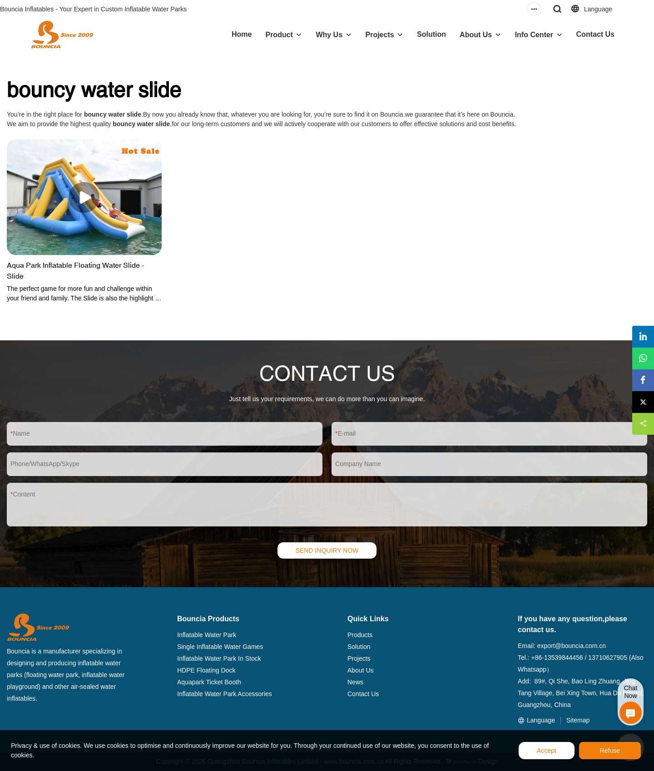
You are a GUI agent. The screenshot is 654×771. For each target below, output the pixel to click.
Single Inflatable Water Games (220, 646)
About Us (476, 35)
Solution (431, 34)
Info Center (534, 35)
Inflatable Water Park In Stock (219, 658)
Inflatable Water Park (206, 634)
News (355, 682)
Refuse (610, 750)
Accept (546, 750)
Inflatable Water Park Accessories (224, 693)
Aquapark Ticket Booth (209, 682)
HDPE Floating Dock (206, 670)
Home (242, 34)
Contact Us (595, 34)
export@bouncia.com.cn (571, 645)
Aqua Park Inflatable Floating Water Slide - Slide (75, 270)
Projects (380, 35)
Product (278, 35)
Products (359, 634)
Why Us (329, 35)
